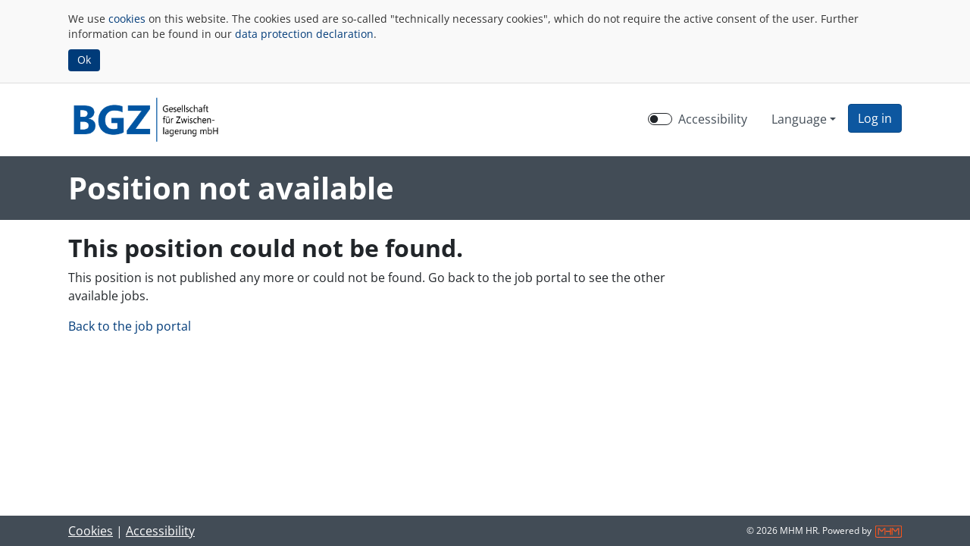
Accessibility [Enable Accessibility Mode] (712, 119)
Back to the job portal (129, 326)
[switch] (660, 119)
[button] (875, 118)
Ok (84, 59)
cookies (127, 18)
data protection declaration (304, 34)
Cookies (90, 530)
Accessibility (160, 530)
